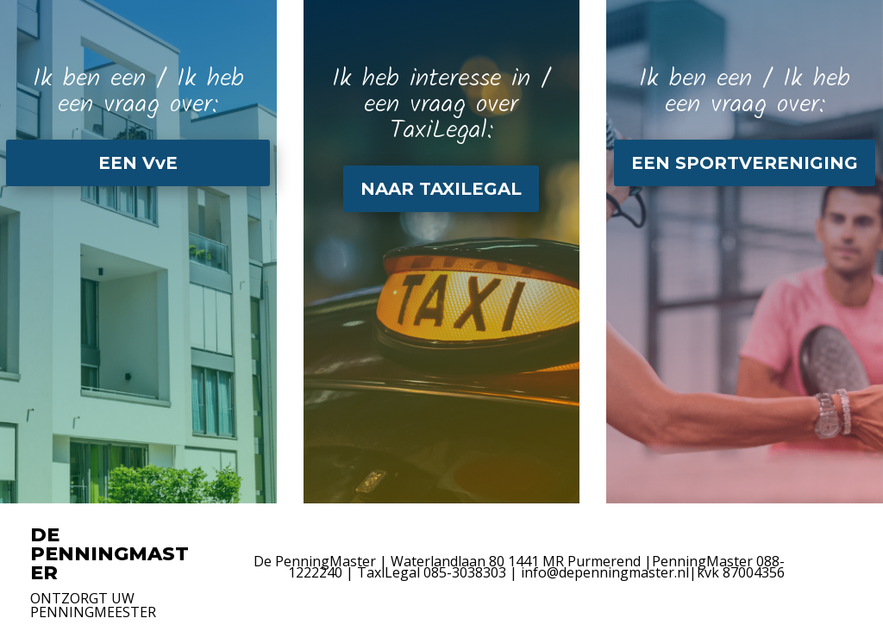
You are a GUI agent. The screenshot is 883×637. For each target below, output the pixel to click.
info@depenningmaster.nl (605, 572)
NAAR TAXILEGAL (441, 188)
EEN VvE (138, 163)
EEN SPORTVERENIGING (744, 163)
